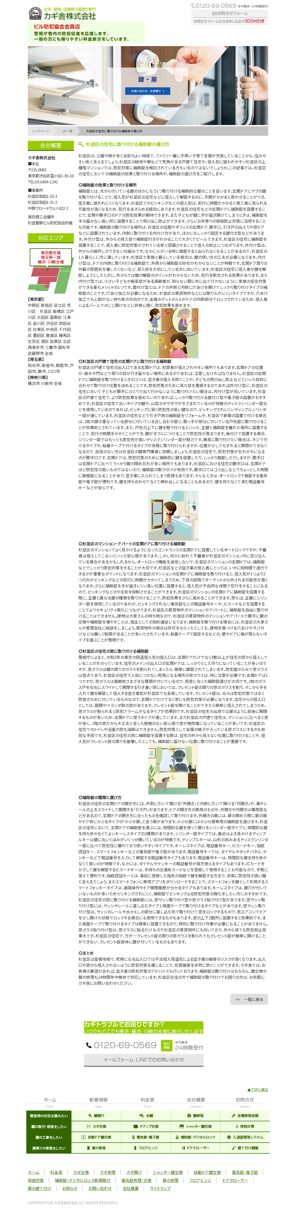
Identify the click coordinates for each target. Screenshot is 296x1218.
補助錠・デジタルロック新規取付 (82, 1180)
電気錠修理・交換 (136, 1180)
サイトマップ (160, 1188)
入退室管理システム (245, 1137)
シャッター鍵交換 (196, 1126)
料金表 (56, 1172)
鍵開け (96, 1115)
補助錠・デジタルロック (195, 1137)
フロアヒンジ (146, 1147)
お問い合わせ (100, 1188)
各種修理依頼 (245, 1115)
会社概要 (131, 1188)
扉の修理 (96, 1147)
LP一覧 (67, 131)
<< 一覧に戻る (249, 999)
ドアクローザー (196, 1147)
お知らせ (69, 1188)
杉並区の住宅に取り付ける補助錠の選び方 (114, 131)
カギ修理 (107, 1172)
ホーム (33, 1172)
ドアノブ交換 (146, 1126)
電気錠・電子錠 (145, 1137)
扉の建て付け (39, 1188)
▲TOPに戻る (257, 1089)
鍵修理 (195, 1115)
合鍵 (146, 1115)
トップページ (41, 131)
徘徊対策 (245, 1126)
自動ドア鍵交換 (96, 1137)
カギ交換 (96, 1126)
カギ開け (134, 1172)
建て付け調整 (245, 1147)
